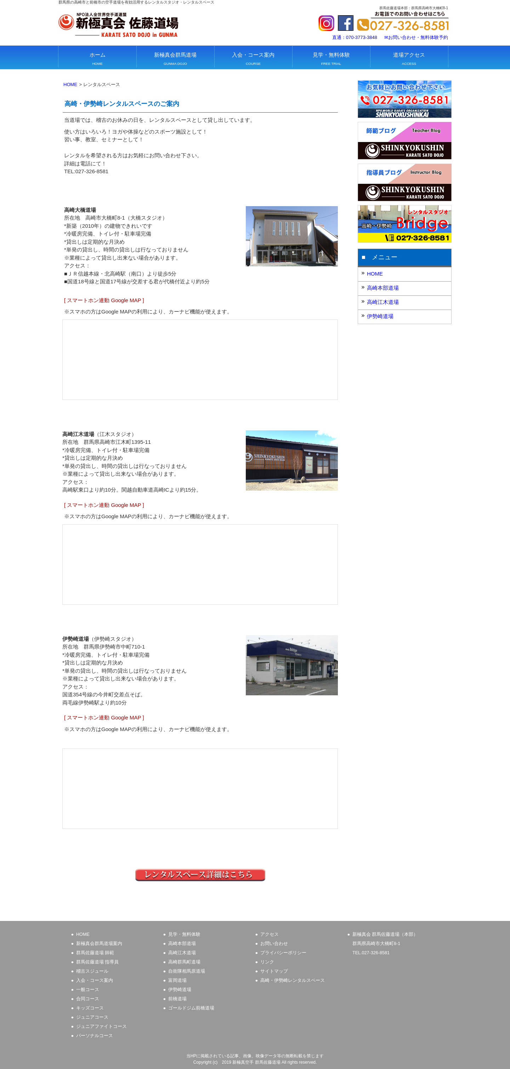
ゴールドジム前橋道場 (191, 1008)
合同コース (87, 998)
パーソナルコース (94, 1035)
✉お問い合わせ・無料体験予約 (416, 37)
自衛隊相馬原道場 (186, 971)
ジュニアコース (92, 1017)
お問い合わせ (274, 943)
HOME (70, 84)
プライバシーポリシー (283, 952)
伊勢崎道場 (380, 316)
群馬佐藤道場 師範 (95, 952)
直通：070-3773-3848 (354, 37)
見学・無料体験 (184, 934)
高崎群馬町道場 (184, 962)
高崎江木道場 (383, 302)
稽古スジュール (92, 971)
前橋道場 (177, 998)
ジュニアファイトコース (101, 1026)
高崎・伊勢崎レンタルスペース (292, 980)
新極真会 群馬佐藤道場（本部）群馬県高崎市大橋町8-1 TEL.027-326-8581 (385, 943)
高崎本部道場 (383, 288)
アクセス (269, 934)
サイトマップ (274, 971)
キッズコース (90, 1008)
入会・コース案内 (94, 980)
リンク (267, 962)
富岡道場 (177, 980)
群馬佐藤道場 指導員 (97, 962)
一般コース (87, 989)
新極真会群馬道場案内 (99, 943)
